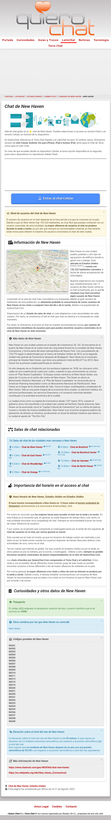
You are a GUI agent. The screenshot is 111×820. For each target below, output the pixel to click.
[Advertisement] (55, 71)
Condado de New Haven (70, 97)
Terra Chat (55, 45)
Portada (7, 40)
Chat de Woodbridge (32, 463)
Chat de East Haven (32, 455)
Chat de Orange (30, 472)
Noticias (84, 40)
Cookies (57, 806)
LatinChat (68, 40)
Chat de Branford (79, 447)
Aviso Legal (41, 806)
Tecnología (101, 40)
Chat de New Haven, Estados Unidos (27, 786)
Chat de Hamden (80, 460)
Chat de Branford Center (84, 452)
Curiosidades (26, 40)
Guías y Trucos (48, 40)
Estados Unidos (34, 97)
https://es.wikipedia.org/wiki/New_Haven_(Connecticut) (37, 772)
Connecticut (50, 97)
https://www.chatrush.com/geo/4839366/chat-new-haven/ (39, 767)
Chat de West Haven (32, 447)
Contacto (71, 806)
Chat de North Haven (82, 466)
